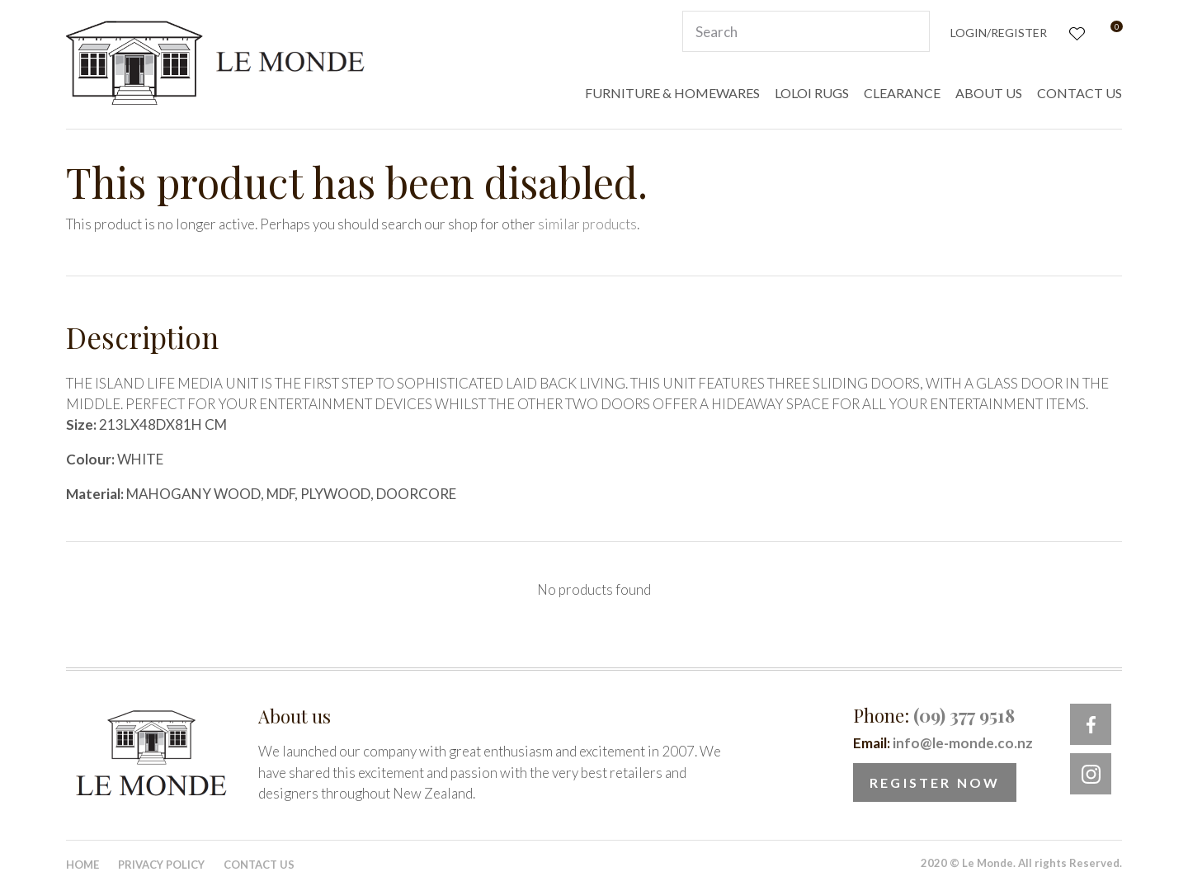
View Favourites (1075, 31)
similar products (587, 224)
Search (910, 31)
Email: (943, 743)
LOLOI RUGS (812, 93)
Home (82, 864)
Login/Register (998, 33)
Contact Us (259, 864)
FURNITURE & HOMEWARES (672, 93)
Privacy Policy (161, 864)
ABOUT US (988, 93)
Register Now (935, 782)
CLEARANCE (902, 93)
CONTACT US (1079, 93)
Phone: (934, 715)
